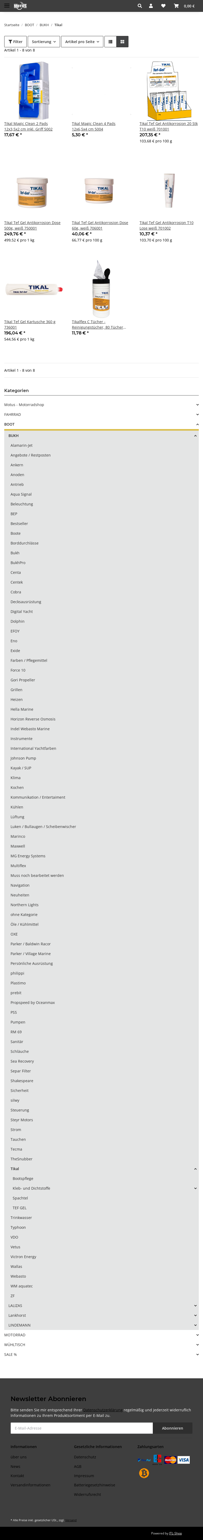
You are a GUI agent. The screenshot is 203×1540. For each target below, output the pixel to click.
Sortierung (41, 41)
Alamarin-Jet (22, 445)
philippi (17, 973)
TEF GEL (19, 1207)
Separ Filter (21, 1070)
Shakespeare (22, 1080)
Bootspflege (23, 1178)
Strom (16, 1129)
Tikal (15, 1168)
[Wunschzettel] (163, 6)
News (15, 1466)
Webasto (18, 1276)
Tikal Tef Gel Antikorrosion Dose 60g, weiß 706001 (100, 225)
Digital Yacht (22, 611)
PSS (14, 1012)
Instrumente (22, 738)
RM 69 (16, 1031)
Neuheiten (20, 894)
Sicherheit (20, 1090)
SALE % (10, 1354)
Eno (14, 640)
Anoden (17, 474)
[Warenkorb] (184, 6)
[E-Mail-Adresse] (82, 1428)
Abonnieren (172, 1428)
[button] (141, 6)
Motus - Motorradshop (24, 404)
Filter (15, 41)
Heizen (17, 699)
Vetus (15, 1246)
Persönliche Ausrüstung (32, 963)
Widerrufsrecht (87, 1494)
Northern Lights (25, 904)
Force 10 (18, 670)
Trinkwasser (21, 1217)
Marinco (18, 836)
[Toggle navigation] (7, 3)
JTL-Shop (175, 1533)
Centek (17, 582)
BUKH (13, 435)
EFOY (15, 631)
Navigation (20, 885)
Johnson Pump (23, 758)
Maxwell (18, 846)
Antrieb (17, 484)
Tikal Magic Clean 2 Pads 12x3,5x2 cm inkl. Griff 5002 (28, 126)
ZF (13, 1295)
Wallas (16, 1266)
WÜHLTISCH (14, 1344)
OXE (14, 934)
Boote (16, 533)
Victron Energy (23, 1256)
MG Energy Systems (28, 855)
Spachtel (20, 1198)
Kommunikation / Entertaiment (38, 797)
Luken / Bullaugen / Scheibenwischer (43, 826)
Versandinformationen (30, 1484)
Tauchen (18, 1139)
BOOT (9, 424)
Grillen (16, 689)
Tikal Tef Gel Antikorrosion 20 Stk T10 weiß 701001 (169, 126)
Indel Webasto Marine (30, 728)
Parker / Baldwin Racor (31, 943)
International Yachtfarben (33, 748)
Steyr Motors (22, 1119)
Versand (71, 1520)
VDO (14, 1237)
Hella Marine (22, 709)
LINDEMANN (19, 1325)
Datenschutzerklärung (103, 1409)
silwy (15, 1100)
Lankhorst (17, 1315)
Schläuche (20, 1051)
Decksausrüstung (26, 601)
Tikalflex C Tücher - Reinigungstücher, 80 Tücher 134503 (97, 324)
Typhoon (18, 1227)
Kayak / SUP (21, 767)
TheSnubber (22, 1158)
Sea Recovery (22, 1061)
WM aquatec (22, 1285)
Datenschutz (85, 1456)
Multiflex (18, 865)
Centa (16, 572)
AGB (77, 1466)
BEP (14, 513)
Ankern (17, 464)
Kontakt (17, 1475)
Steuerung (20, 1110)
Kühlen (17, 806)
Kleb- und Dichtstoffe (31, 1188)
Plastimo (18, 982)
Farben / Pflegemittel (29, 660)
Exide (15, 650)
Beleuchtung (22, 503)
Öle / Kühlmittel (25, 924)
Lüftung (17, 816)
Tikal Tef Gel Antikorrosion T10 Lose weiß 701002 (166, 225)
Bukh (15, 552)
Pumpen (18, 1022)
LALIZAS (15, 1305)
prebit (16, 992)
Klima (16, 777)
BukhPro (18, 562)
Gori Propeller (23, 679)
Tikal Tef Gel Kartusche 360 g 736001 (30, 324)
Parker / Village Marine (31, 953)
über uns (19, 1456)
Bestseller (19, 523)
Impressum (84, 1475)
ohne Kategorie (24, 914)
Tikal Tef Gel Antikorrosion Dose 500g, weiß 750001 (32, 225)
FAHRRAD (12, 414)
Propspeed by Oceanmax (33, 1002)
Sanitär (17, 1041)
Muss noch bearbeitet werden (37, 875)
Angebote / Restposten (31, 455)
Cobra (16, 591)
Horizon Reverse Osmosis (33, 719)
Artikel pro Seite (80, 41)
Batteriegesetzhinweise (94, 1484)
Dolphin (18, 621)
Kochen (17, 787)
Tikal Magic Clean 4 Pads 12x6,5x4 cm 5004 (94, 126)
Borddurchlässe (25, 543)
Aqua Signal (21, 494)
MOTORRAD (14, 1334)
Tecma (16, 1149)
